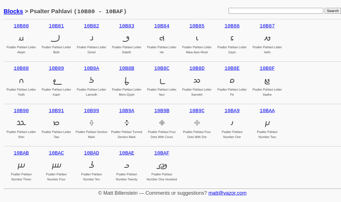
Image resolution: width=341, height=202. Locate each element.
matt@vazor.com (228, 193)
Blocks (13, 11)
